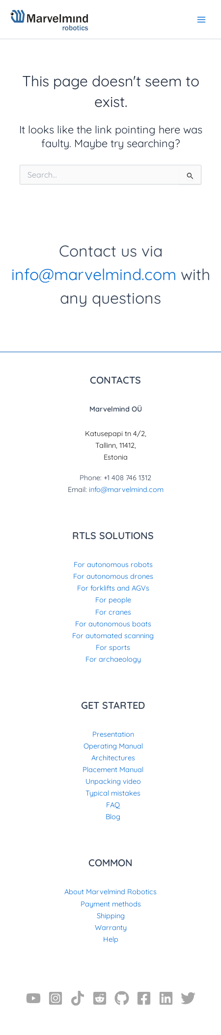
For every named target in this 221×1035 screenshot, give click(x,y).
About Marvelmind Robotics (110, 891)
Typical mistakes (112, 793)
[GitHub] (122, 998)
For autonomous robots (113, 564)
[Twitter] (188, 998)
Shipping (111, 915)
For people (113, 599)
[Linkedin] (166, 998)
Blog (113, 816)
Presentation (113, 734)
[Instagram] (55, 998)
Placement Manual (113, 769)
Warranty (111, 927)
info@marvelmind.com (93, 274)
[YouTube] (33, 998)
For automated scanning (113, 635)
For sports (113, 647)
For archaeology (113, 659)
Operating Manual (113, 745)
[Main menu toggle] (201, 19)
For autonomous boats (113, 623)
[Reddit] (100, 998)
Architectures (113, 757)
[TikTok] (77, 998)
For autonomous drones (113, 576)
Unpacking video (113, 781)
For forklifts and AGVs (113, 588)
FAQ (113, 804)
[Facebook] (144, 998)
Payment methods (111, 903)
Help (110, 939)
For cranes (113, 612)
